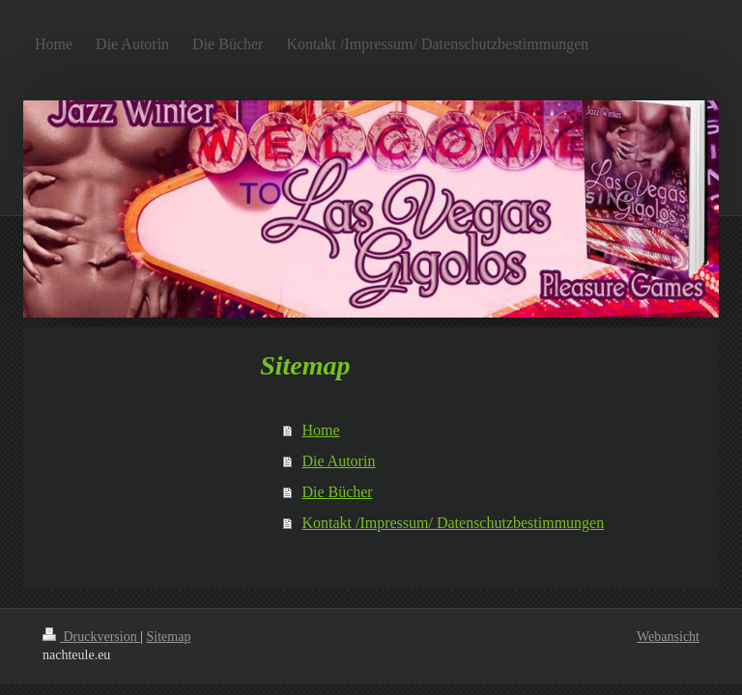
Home (320, 430)
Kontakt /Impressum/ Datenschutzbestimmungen (452, 522)
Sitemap (169, 636)
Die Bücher (336, 492)
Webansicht (668, 636)
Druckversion (91, 636)
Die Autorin (338, 461)
